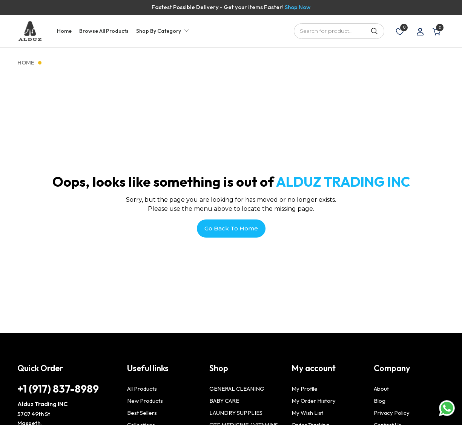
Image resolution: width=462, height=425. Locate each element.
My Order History (314, 400)
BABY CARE (224, 400)
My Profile (305, 388)
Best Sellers (142, 412)
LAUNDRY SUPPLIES (235, 412)
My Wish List (307, 412)
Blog (379, 400)
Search (374, 30)
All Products (142, 388)
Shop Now (297, 7)
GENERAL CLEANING (236, 388)
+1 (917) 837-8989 (58, 388)
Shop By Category (158, 31)
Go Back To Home (231, 228)
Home (64, 31)
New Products (145, 400)
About (381, 388)
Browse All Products (104, 31)
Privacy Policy (392, 412)
